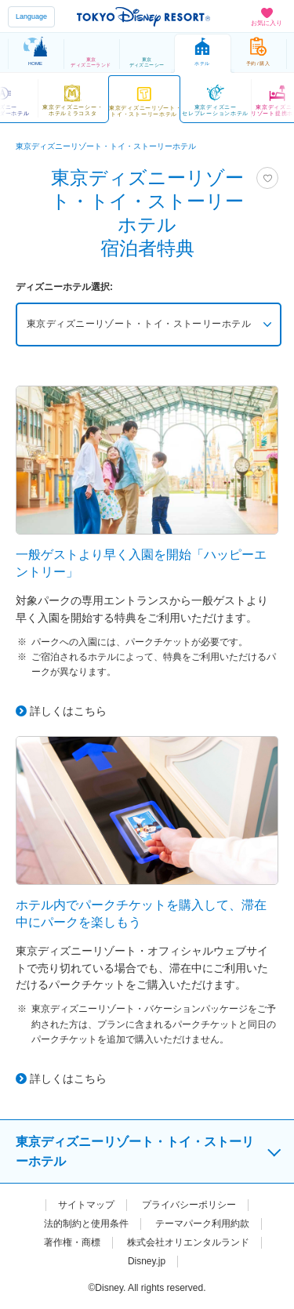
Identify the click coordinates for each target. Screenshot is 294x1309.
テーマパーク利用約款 (202, 1223)
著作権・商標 (72, 1242)
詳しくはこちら (68, 711)
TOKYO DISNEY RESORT (143, 16)
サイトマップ (86, 1204)
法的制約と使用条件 (86, 1223)
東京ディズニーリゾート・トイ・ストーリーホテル (139, 324)
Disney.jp (146, 1261)
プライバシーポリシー (189, 1204)
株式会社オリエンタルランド (188, 1242)
